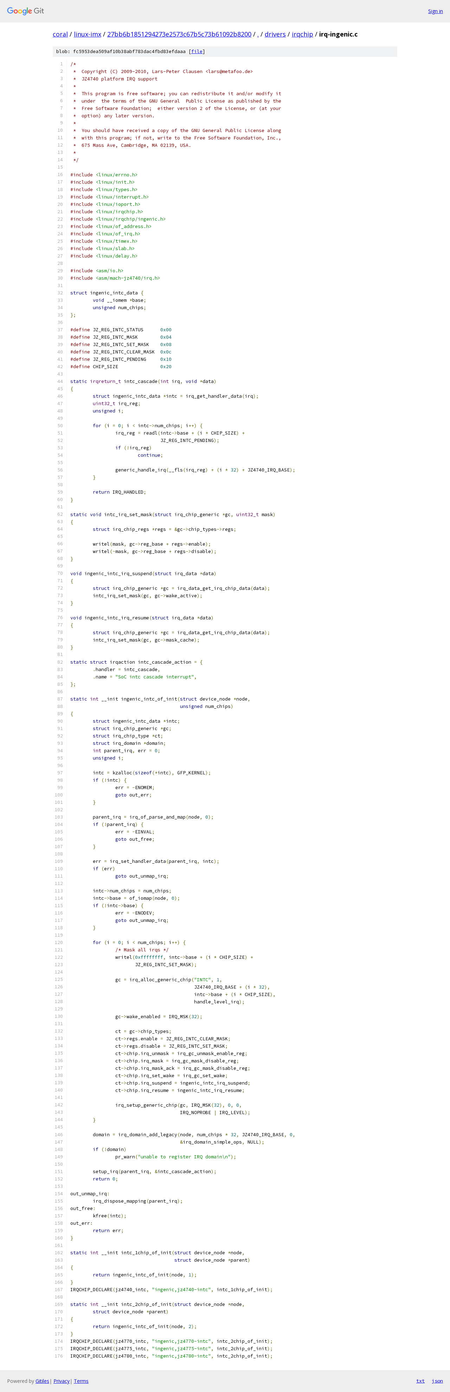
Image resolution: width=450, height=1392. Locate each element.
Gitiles (42, 1381)
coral (60, 34)
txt (420, 1381)
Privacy (61, 1381)
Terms (81, 1381)
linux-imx (87, 34)
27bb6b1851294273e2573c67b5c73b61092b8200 (179, 34)
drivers (275, 34)
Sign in (435, 11)
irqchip (302, 34)
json (437, 1381)
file (196, 51)
